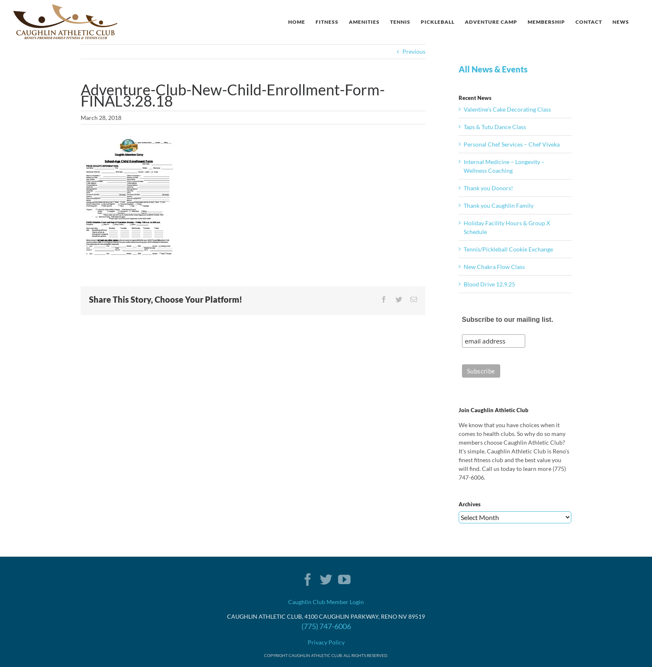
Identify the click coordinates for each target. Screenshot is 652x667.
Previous (414, 51)
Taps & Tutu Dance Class (495, 126)
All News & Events (493, 69)
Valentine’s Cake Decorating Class (507, 109)
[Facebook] (307, 579)
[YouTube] (344, 579)
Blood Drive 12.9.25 (489, 284)
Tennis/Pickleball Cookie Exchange (508, 249)
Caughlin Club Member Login (326, 601)
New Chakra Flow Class (494, 266)
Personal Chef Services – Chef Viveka (512, 144)
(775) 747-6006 (326, 626)
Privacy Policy (326, 642)
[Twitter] (326, 579)
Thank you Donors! (488, 188)
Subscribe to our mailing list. (507, 319)
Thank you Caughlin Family (498, 205)
